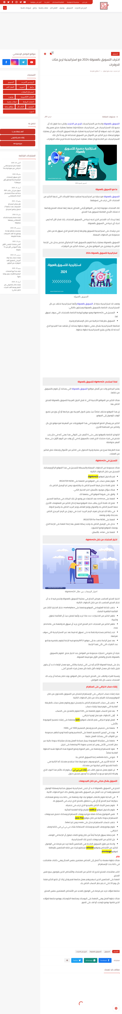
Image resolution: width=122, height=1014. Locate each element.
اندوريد (22, 87)
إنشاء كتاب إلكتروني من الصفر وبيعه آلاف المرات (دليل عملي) (12, 287)
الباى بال (20, 107)
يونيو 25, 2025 (16, 268)
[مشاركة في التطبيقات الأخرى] (67, 960)
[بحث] (5, 8)
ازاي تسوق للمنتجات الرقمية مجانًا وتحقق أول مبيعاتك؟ (12, 180)
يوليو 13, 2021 (16, 201)
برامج (35, 8)
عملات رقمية (43, 8)
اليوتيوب (31, 107)
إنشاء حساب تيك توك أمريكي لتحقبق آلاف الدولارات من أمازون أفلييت (13, 260)
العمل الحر (53, 8)
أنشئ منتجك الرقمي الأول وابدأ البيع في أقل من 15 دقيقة (11, 247)
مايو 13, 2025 (16, 241)
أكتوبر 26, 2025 (16, 163)
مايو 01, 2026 (16, 214)
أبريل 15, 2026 (16, 188)
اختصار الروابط (28, 102)
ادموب (31, 111)
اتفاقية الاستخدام (58, 2)
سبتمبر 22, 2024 (15, 255)
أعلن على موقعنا (35, 2)
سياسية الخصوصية (73, 2)
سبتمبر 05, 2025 (15, 228)
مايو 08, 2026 (16, 174)
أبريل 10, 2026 (16, 282)
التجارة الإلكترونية (27, 97)
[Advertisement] (61, 31)
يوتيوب (62, 8)
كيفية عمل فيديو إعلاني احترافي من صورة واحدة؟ (12, 167)
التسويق (69, 8)
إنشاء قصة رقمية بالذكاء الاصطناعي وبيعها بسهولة (12, 220)
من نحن (84, 2)
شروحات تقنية (26, 8)
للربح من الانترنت (74, 124)
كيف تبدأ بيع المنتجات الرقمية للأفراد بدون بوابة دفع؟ (12, 274)
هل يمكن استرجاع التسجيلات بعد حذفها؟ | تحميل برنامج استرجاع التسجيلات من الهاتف (13, 207)
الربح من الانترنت (81, 8)
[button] (105, 960)
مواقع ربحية (9, 107)
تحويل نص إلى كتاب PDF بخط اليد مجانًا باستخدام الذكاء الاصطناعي (12, 193)
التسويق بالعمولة (112, 124)
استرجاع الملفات (27, 92)
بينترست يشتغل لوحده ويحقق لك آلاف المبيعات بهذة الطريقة (12, 233)
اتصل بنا (46, 2)
